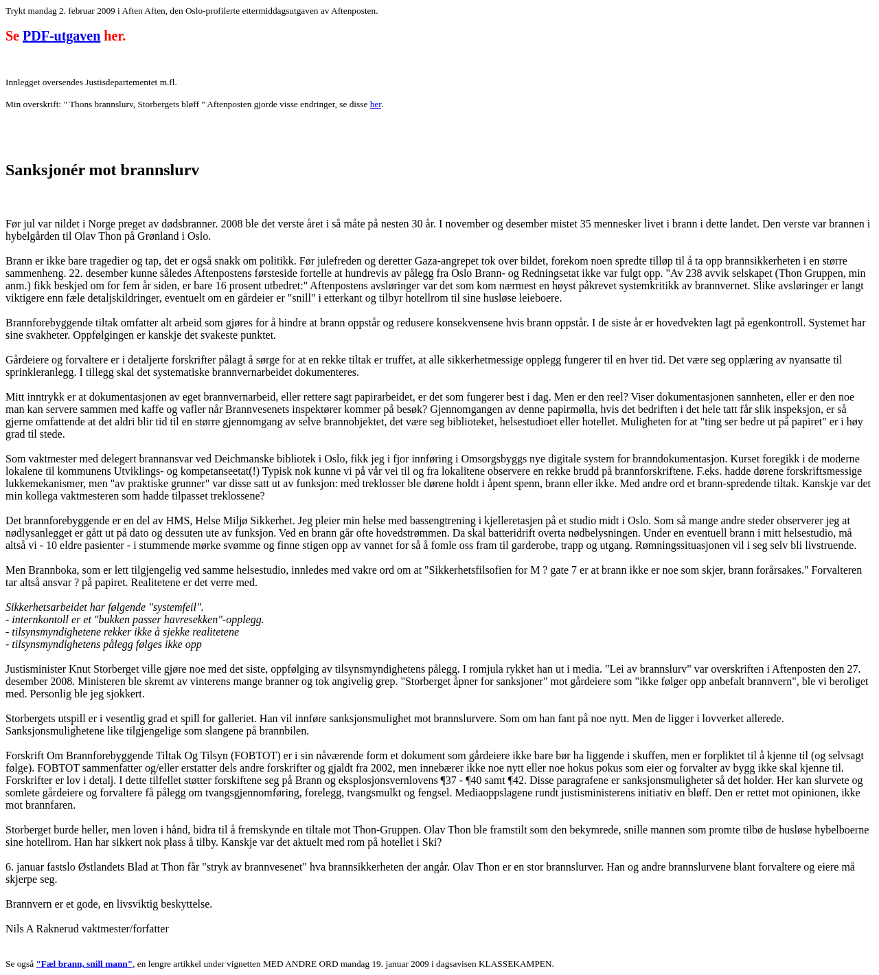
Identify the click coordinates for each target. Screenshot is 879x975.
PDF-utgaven (61, 35)
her (375, 104)
